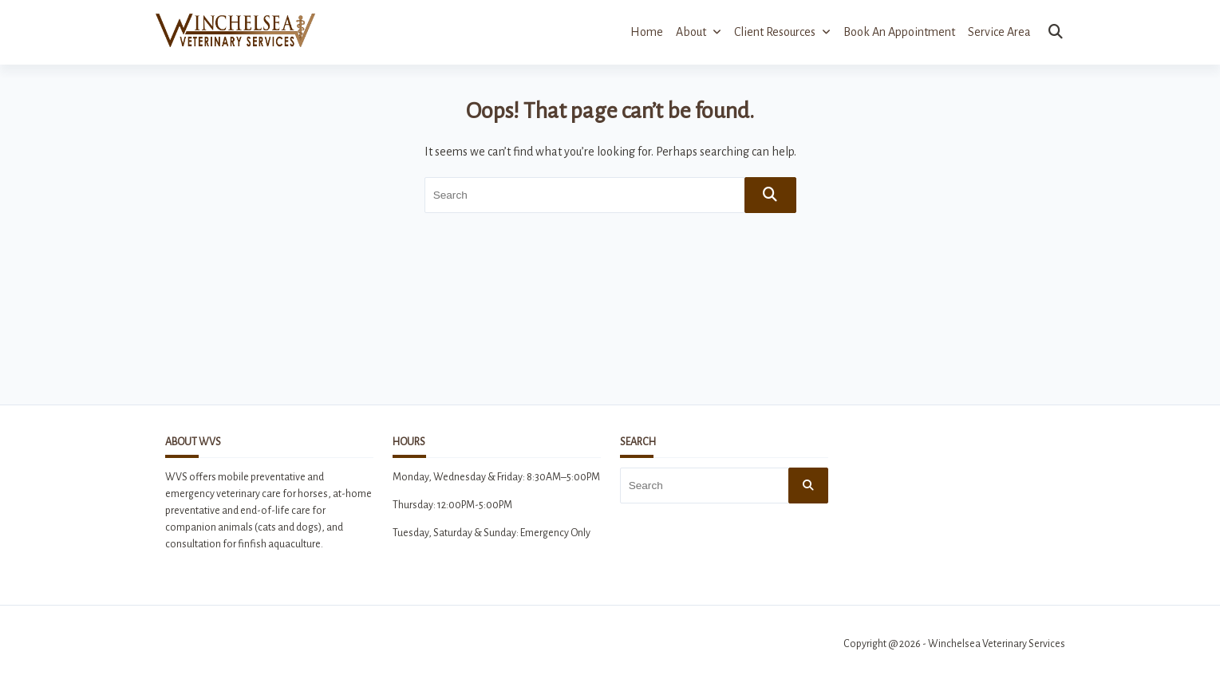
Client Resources (782, 32)
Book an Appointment (899, 32)
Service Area (999, 32)
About (698, 32)
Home (646, 32)
